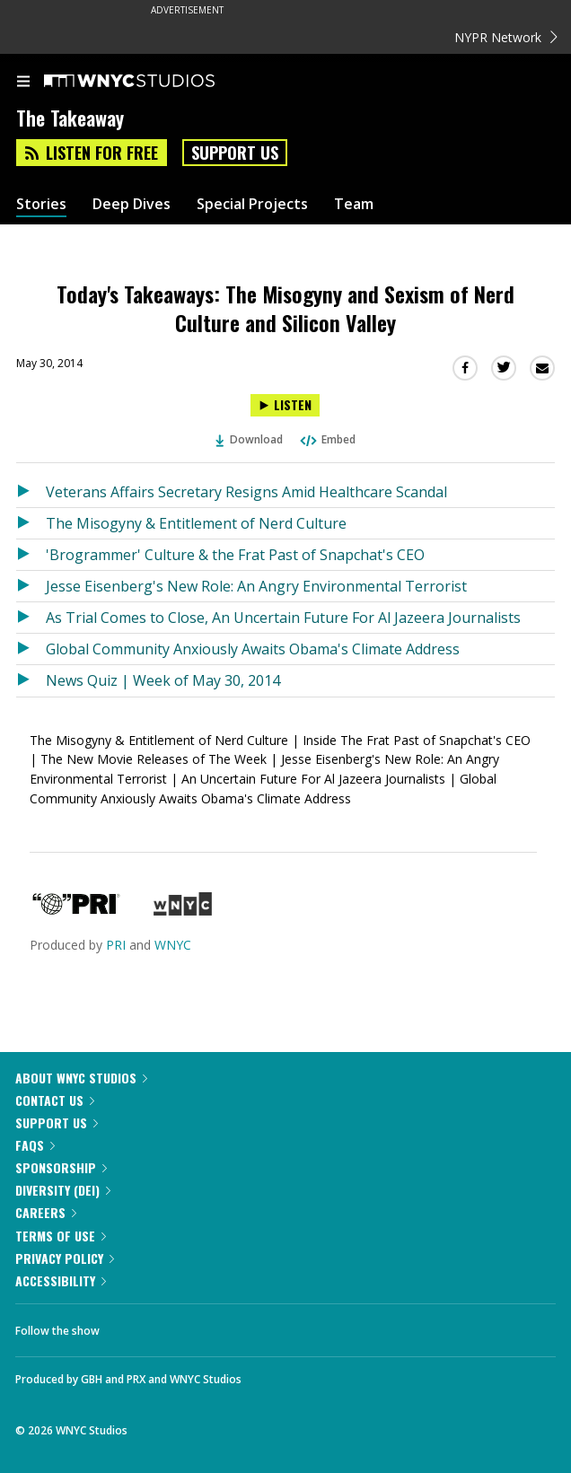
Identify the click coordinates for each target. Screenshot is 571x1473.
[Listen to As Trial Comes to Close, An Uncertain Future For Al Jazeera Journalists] (31, 617)
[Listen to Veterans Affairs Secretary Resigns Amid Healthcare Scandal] (31, 492)
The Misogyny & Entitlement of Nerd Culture (196, 523)
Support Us (234, 152)
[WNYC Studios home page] (151, 82)
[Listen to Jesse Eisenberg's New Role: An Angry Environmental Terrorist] (31, 586)
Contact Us (54, 1100)
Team (353, 204)
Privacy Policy (64, 1258)
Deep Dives (131, 204)
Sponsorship (61, 1167)
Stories (41, 204)
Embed (327, 439)
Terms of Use (60, 1235)
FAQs (35, 1144)
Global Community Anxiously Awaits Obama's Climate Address (253, 649)
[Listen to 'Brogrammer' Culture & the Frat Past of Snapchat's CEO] (31, 554)
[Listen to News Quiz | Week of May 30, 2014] (31, 680)
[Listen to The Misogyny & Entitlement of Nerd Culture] (31, 523)
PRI (116, 944)
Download (249, 439)
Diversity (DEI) (62, 1189)
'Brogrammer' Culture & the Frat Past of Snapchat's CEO (235, 555)
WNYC (172, 944)
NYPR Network (506, 37)
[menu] (23, 83)
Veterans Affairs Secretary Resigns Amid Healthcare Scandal (246, 492)
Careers (45, 1212)
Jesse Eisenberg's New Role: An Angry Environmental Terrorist (256, 586)
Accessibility (60, 1280)
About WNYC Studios (81, 1077)
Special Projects (252, 204)
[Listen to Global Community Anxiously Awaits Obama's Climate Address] (31, 649)
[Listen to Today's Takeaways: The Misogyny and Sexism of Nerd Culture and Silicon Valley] (285, 405)
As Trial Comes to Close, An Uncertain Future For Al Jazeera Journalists (283, 617)
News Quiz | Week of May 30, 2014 (163, 680)
